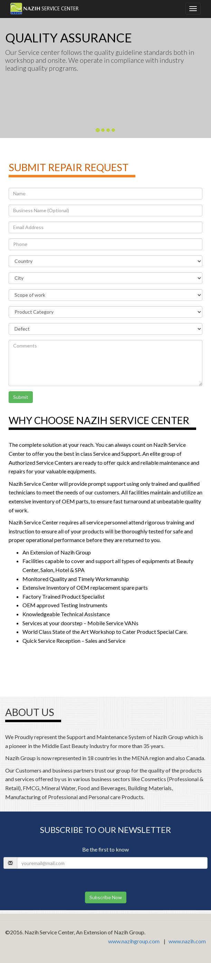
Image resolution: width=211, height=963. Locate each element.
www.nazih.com (187, 941)
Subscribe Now (105, 897)
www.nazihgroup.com (134, 941)
